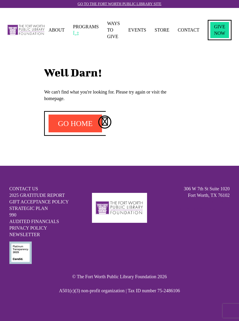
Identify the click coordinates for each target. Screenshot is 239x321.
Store (162, 29)
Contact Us (23, 188)
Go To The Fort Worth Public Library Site (119, 4)
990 (12, 214)
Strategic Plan (28, 208)
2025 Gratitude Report (37, 195)
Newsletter (24, 234)
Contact (188, 29)
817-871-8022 (216, 201)
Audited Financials (34, 221)
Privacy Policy (28, 228)
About (57, 29)
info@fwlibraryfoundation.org (201, 208)
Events (137, 29)
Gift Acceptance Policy (39, 201)
